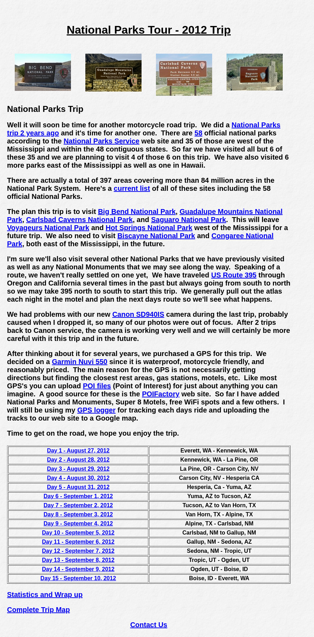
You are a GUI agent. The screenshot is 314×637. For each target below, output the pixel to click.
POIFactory (160, 394)
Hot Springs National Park (149, 228)
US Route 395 (233, 275)
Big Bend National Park (137, 211)
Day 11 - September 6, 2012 (78, 542)
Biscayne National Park (156, 236)
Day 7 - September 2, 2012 (78, 505)
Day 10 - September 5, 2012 (78, 533)
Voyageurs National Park (48, 228)
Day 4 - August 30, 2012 (78, 478)
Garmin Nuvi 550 (79, 362)
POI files (97, 386)
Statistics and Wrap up (45, 594)
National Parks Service (101, 141)
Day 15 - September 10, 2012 (78, 578)
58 (198, 133)
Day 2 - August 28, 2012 (78, 460)
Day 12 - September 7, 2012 (78, 551)
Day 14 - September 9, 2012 (78, 569)
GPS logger (96, 410)
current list (132, 188)
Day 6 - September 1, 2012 (78, 496)
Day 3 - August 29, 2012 (78, 469)
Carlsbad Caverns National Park (79, 219)
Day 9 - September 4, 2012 (78, 524)
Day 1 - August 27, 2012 (78, 451)
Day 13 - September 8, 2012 (78, 560)
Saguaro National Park (188, 219)
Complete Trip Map (38, 609)
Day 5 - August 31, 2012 (78, 487)
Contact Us (149, 625)
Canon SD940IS (138, 314)
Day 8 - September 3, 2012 (78, 514)
